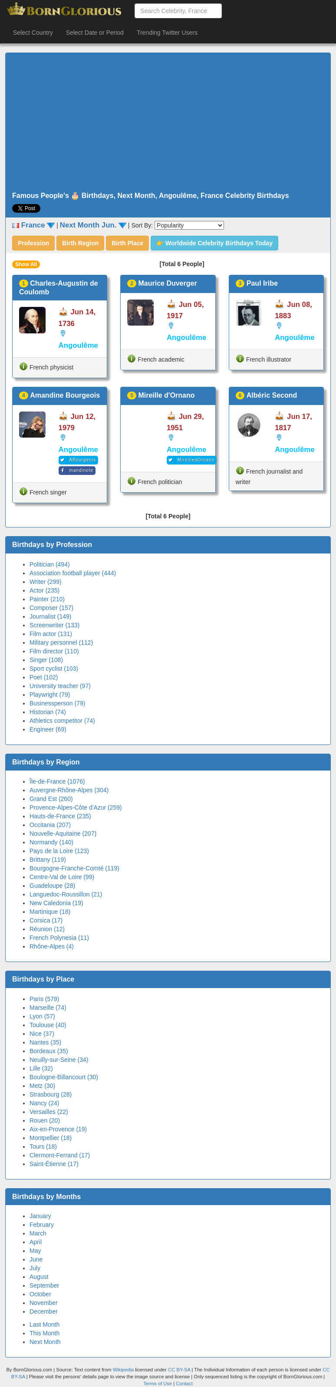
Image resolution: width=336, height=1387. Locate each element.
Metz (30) (42, 1085)
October (40, 1294)
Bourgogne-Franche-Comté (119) (74, 868)
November (44, 1302)
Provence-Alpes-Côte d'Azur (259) (76, 807)
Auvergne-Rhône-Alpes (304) (69, 790)
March (38, 1233)
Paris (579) (44, 998)
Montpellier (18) (51, 1137)
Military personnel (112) (61, 642)
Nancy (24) (44, 1103)
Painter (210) (47, 599)
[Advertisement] (168, 122)
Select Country (33, 32)
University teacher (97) (60, 685)
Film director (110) (54, 651)
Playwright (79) (50, 694)
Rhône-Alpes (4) (52, 946)
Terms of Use (158, 1383)
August (39, 1276)
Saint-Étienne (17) (54, 1163)
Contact (184, 1383)
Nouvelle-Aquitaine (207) (63, 833)
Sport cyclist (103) (54, 668)
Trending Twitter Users (167, 32)
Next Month (45, 1341)
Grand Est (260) (51, 798)
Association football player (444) (73, 573)
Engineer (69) (48, 729)
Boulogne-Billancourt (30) (64, 1077)
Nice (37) (42, 1033)
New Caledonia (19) (56, 902)
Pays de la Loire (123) (59, 850)
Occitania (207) (50, 824)
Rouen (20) (45, 1120)
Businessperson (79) (57, 703)
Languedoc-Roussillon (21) (66, 894)
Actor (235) (44, 590)
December (44, 1311)
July (35, 1268)
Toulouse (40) (48, 1024)
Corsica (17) (46, 920)
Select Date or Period (95, 32)
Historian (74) (48, 711)
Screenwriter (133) (54, 625)
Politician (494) (50, 564)
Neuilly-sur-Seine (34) (59, 1059)
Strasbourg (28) (51, 1094)
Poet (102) (44, 677)
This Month (44, 1333)
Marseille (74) (48, 1007)
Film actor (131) (51, 633)
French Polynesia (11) (59, 937)
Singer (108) (46, 659)
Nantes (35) (45, 1042)
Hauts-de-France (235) (60, 816)
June (36, 1259)
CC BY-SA (179, 1369)
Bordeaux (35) (49, 1051)
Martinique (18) (50, 911)
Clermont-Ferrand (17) (60, 1155)
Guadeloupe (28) (52, 885)
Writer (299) (46, 581)
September (44, 1285)
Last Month (44, 1324)
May (35, 1250)
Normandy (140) (51, 842)
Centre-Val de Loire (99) (62, 876)
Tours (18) (43, 1146)
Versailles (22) (49, 1111)
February (42, 1224)
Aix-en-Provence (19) (58, 1129)
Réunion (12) (47, 929)
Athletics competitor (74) (62, 720)
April (36, 1242)
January (40, 1215)
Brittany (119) (48, 859)
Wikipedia (123, 1369)
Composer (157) (51, 607)
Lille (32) (41, 1068)
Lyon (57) (42, 1016)
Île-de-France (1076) (57, 781)
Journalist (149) (51, 616)
